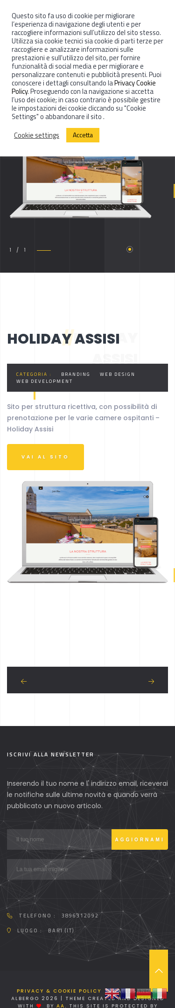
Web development (44, 381)
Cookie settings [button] (36, 135)
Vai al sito (45, 456)
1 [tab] (129, 249)
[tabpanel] (80, 174)
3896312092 (80, 915)
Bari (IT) (61, 930)
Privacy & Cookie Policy (59, 990)
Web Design (117, 374)
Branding (76, 374)
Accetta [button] (83, 135)
